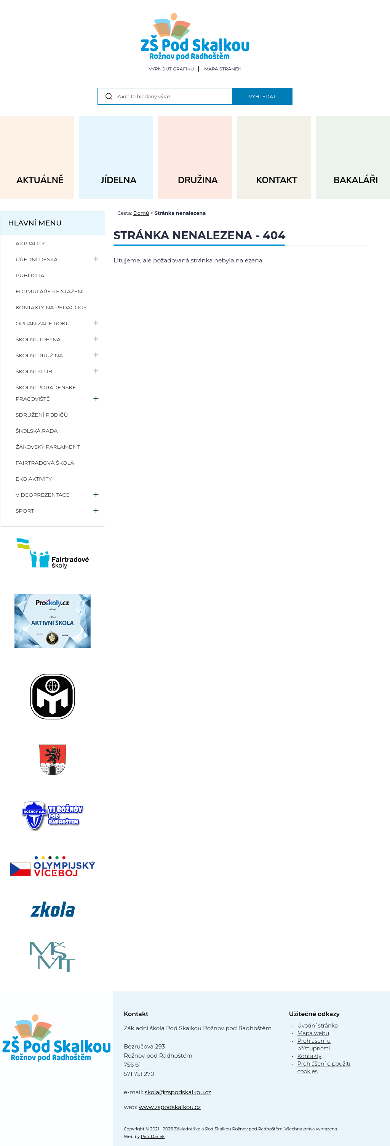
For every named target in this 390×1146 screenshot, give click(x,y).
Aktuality (30, 243)
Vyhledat (262, 96)
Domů (141, 213)
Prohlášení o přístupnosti (314, 1044)
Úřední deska (37, 259)
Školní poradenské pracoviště (46, 393)
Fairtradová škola (45, 462)
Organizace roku (43, 323)
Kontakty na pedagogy (51, 307)
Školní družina (39, 355)
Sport (25, 510)
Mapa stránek (222, 69)
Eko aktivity (34, 478)
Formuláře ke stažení (50, 291)
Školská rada (37, 430)
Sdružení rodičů (42, 414)
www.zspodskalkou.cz (170, 1107)
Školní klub (34, 371)
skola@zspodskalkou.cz (178, 1092)
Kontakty (309, 1056)
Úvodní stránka (317, 1025)
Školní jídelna (38, 339)
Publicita (30, 275)
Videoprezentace (43, 494)
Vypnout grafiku (171, 69)
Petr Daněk (153, 1136)
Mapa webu (313, 1033)
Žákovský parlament (48, 446)
